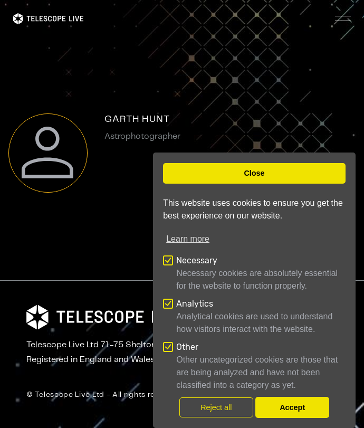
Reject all (216, 407)
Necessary (196, 260)
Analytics (194, 304)
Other (187, 347)
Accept (292, 407)
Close (254, 173)
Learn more (187, 238)
